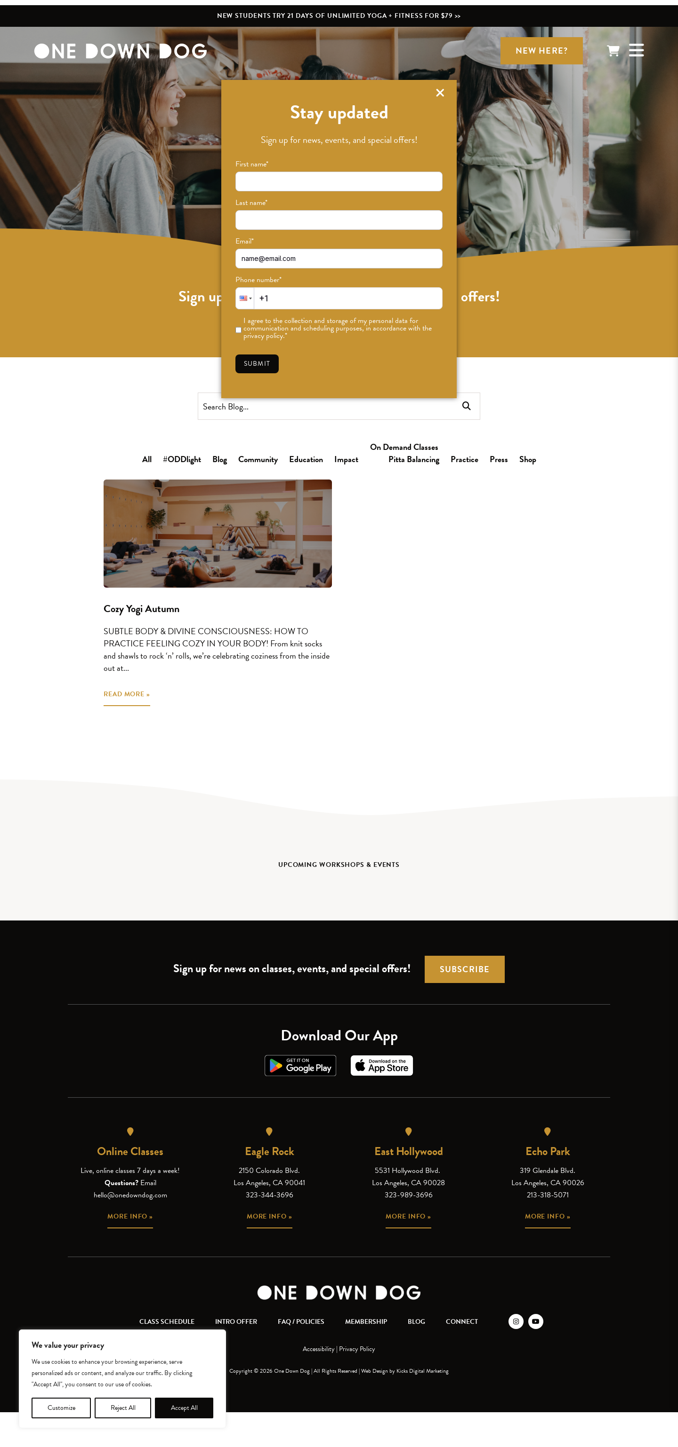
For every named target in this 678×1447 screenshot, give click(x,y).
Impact (346, 459)
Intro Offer (236, 1322)
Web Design (374, 1371)
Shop (527, 459)
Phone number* (258, 279)
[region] (122, 1378)
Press (499, 459)
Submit (257, 364)
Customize (61, 1408)
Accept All (184, 1408)
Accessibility (319, 1349)
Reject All (123, 1408)
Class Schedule (166, 1322)
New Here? (542, 50)
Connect (462, 1322)
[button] (245, 298)
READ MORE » (127, 694)
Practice (464, 459)
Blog (219, 459)
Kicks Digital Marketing (422, 1371)
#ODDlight (182, 459)
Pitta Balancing (413, 459)
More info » (130, 1216)
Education (306, 459)
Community (258, 459)
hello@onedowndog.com (130, 1195)
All (147, 459)
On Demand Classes (404, 446)
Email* (244, 241)
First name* (251, 164)
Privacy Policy (357, 1349)
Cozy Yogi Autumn (141, 608)
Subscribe (465, 969)
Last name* (251, 202)
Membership (366, 1322)
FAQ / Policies (301, 1322)
